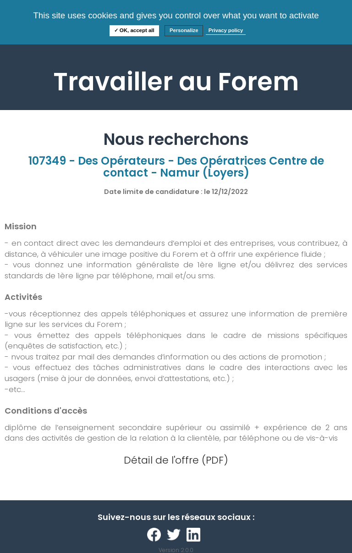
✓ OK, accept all (134, 30)
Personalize (184, 30)
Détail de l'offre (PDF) (176, 460)
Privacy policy (226, 30)
